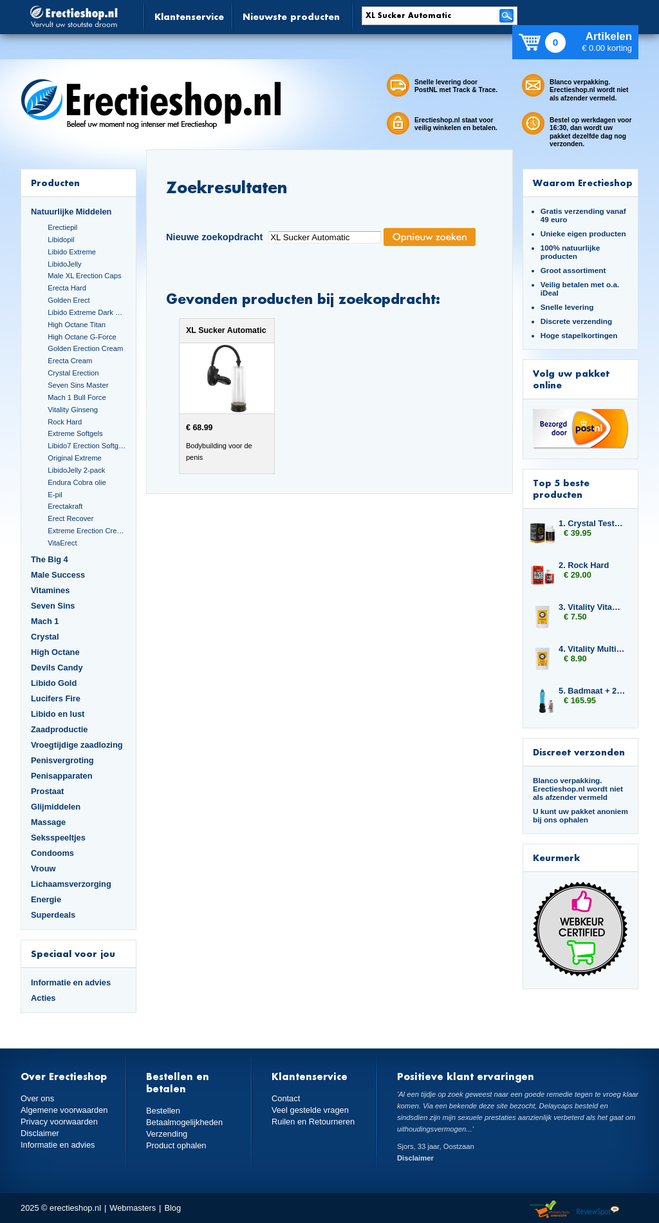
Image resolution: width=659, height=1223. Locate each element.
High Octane (55, 652)
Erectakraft (65, 506)
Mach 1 (45, 621)
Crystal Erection (73, 373)
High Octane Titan (77, 324)
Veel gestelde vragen (310, 1110)
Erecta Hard (67, 288)
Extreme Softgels (75, 433)
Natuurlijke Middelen (71, 211)
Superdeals (53, 915)
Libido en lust (57, 714)
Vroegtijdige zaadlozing (77, 745)
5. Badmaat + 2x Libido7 (592, 691)
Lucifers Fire (55, 698)
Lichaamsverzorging (71, 884)
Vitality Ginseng (73, 409)
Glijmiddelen (55, 806)
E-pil (55, 494)
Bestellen (163, 1110)
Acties (43, 998)
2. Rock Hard (584, 565)
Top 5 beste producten (561, 488)
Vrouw (43, 868)
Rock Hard (65, 422)
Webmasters (132, 1208)
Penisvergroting (62, 760)
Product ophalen (176, 1145)
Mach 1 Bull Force (77, 397)
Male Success (58, 575)
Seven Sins (53, 606)
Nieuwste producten (291, 16)
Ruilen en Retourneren (313, 1121)
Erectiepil (62, 227)
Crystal (45, 636)
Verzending (166, 1134)
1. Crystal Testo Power (592, 523)
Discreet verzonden (579, 751)
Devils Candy (57, 667)
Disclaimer (40, 1133)
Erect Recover (70, 518)
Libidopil (61, 239)
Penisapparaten (62, 776)
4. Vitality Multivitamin (592, 649)
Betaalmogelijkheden (184, 1122)
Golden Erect (68, 300)
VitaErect (62, 543)
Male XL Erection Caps (84, 276)
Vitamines (50, 590)
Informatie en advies (71, 982)
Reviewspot (598, 1209)
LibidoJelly (64, 264)
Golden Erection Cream (85, 348)
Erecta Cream (70, 361)
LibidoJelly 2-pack (76, 470)
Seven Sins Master (78, 385)
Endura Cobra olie (77, 482)
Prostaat (47, 791)
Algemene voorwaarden (64, 1110)
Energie (46, 899)
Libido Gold (54, 683)
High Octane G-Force (82, 337)
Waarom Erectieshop (583, 182)
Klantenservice (189, 16)
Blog (172, 1208)
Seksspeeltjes (58, 837)
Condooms (52, 853)
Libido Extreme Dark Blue (87, 312)
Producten (55, 182)
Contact (286, 1098)
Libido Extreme (72, 252)
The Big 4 (49, 559)
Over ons (37, 1098)
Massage (48, 822)
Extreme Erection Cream (87, 531)
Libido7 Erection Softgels (87, 446)
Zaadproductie (59, 729)
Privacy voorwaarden (59, 1121)
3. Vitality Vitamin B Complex (592, 607)
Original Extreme (75, 458)
